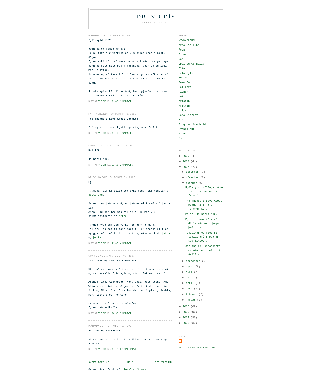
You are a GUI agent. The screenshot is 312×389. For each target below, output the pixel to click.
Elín (182, 68)
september (194, 261)
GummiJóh (185, 82)
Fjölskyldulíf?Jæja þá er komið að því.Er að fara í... (204, 191)
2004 (187, 317)
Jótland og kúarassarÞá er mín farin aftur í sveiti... (202, 250)
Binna (183, 54)
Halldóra (185, 87)
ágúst (191, 266)
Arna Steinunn (189, 45)
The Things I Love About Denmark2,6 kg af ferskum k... (203, 204)
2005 (187, 312)
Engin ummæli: (130, 349)
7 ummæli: (127, 133)
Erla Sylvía (187, 73)
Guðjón (183, 77)
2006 (187, 306)
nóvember (193, 177)
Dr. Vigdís (156, 17)
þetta (123, 216)
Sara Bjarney (188, 115)
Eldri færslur (162, 362)
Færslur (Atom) (135, 369)
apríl (191, 283)
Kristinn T (187, 105)
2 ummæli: (127, 165)
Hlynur (183, 91)
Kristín (184, 101)
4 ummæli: (127, 243)
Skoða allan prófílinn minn (197, 348)
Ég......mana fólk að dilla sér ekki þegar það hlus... (202, 223)
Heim (130, 362)
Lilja (183, 110)
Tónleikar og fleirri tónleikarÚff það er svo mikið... (202, 236)
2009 (187, 156)
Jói (181, 96)
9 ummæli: (127, 101)
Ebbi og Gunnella (191, 63)
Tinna (183, 133)
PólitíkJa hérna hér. (201, 214)
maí (189, 277)
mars (190, 288)
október (192, 183)
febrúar (192, 294)
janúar (191, 299)
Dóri (182, 59)
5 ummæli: (127, 313)
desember (193, 172)
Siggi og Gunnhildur (194, 124)
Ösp (181, 138)
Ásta (182, 49)
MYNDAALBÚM (187, 40)
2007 (187, 167)
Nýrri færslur (98, 362)
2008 (187, 161)
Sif (181, 119)
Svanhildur (187, 129)
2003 (187, 323)
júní (190, 272)
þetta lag (95, 194)
